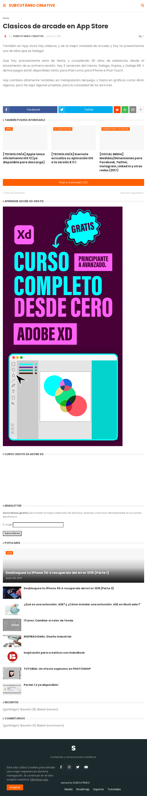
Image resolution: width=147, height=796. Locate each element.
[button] (4, 5)
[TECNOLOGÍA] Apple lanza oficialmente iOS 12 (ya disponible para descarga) (24, 158)
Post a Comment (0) (73, 182)
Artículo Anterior (15, 193)
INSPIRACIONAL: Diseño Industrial (47, 636)
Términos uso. (39, 779)
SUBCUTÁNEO (81, 783)
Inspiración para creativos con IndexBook (54, 653)
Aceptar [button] (15, 787)
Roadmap (82, 789)
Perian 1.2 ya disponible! (41, 685)
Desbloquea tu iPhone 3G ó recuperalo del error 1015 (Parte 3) (69, 588)
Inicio (6, 18)
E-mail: (7, 525)
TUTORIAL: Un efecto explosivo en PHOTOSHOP (57, 669)
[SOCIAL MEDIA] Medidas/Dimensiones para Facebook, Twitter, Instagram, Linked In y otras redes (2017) (121, 162)
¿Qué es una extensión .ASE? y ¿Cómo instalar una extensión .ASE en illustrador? (82, 604)
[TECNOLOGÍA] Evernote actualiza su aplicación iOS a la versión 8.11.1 (72, 158)
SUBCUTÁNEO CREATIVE (32, 5)
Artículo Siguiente (131, 193)
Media (69, 789)
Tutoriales (114, 789)
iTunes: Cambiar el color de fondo (48, 620)
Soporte (98, 789)
